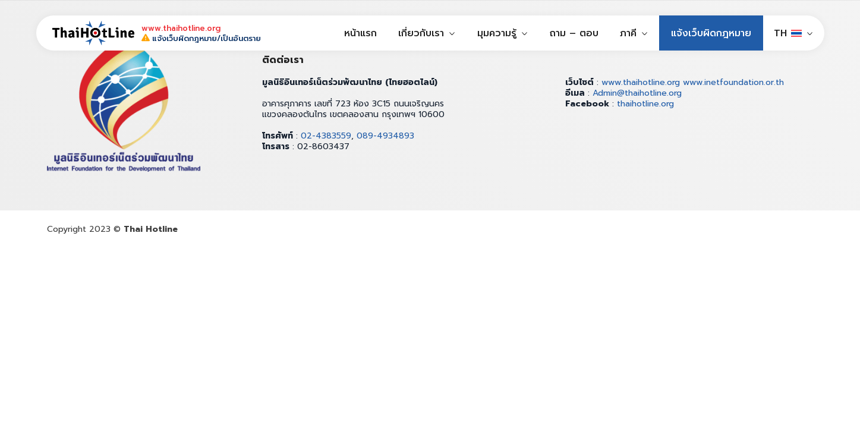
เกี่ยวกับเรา (421, 33)
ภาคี (628, 33)
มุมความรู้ (496, 33)
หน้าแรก (360, 33)
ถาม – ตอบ (574, 33)
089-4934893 (385, 136)
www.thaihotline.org (640, 82)
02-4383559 (326, 136)
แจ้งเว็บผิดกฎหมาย (711, 33)
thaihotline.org (645, 103)
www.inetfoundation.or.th (733, 82)
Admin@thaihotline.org (637, 93)
